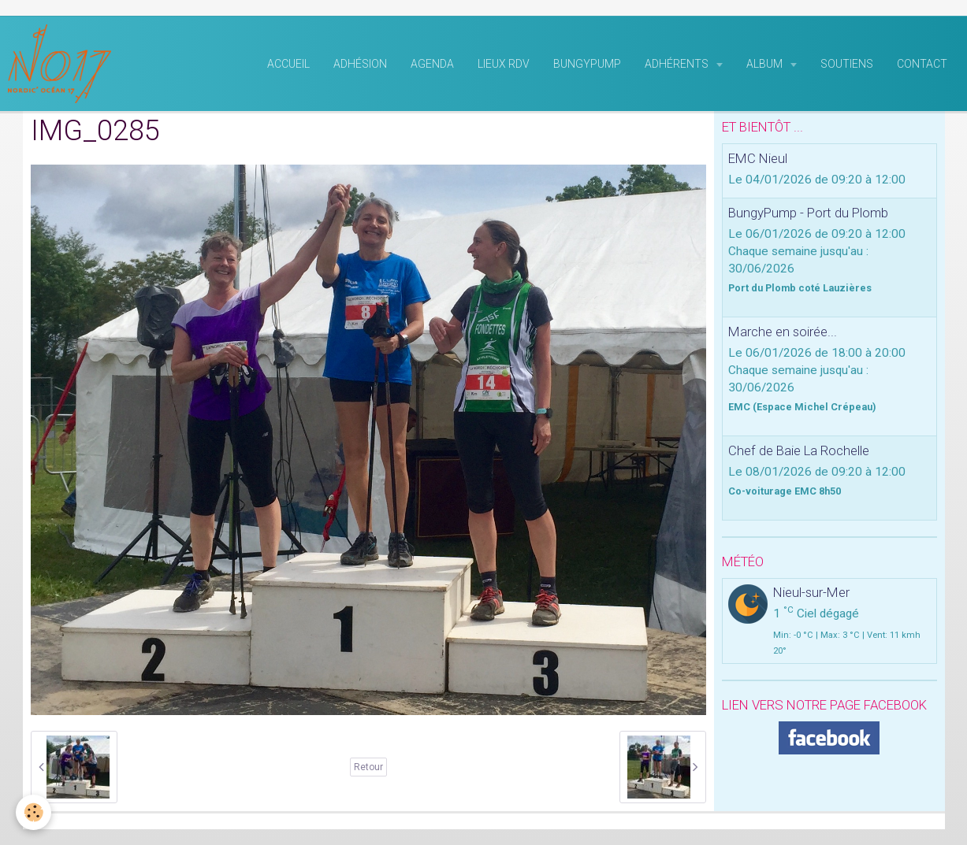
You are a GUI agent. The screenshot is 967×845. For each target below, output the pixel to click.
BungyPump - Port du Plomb (808, 213)
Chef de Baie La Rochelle (798, 450)
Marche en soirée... (782, 331)
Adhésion (360, 63)
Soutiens (846, 63)
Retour (368, 767)
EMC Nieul (757, 158)
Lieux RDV (504, 63)
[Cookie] (33, 812)
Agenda (432, 63)
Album (765, 63)
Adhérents (678, 63)
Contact (922, 63)
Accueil (288, 63)
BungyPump (587, 63)
